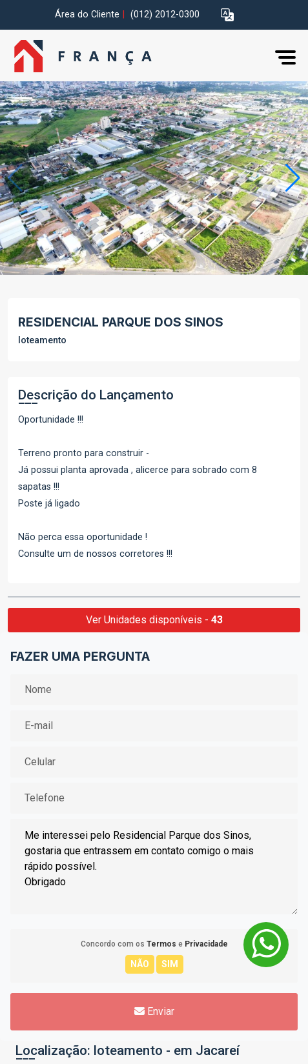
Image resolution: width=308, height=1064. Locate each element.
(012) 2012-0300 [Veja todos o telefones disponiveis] (165, 14)
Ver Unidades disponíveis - (154, 620)
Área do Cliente (87, 14)
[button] (227, 15)
